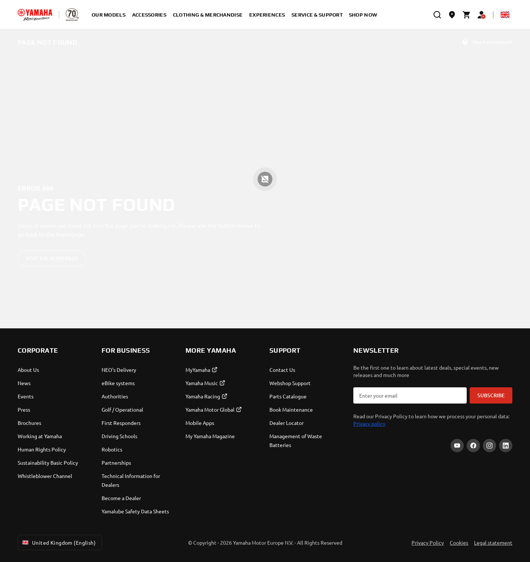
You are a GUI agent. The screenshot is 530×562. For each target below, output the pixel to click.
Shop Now (363, 15)
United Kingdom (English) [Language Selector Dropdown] (58, 542)
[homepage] (35, 14)
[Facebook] (473, 445)
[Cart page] (466, 14)
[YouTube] (457, 445)
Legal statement (493, 542)
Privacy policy (369, 423)
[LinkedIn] (505, 445)
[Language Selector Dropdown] (505, 14)
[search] (437, 14)
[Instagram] (489, 445)
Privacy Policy (427, 542)
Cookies (459, 542)
